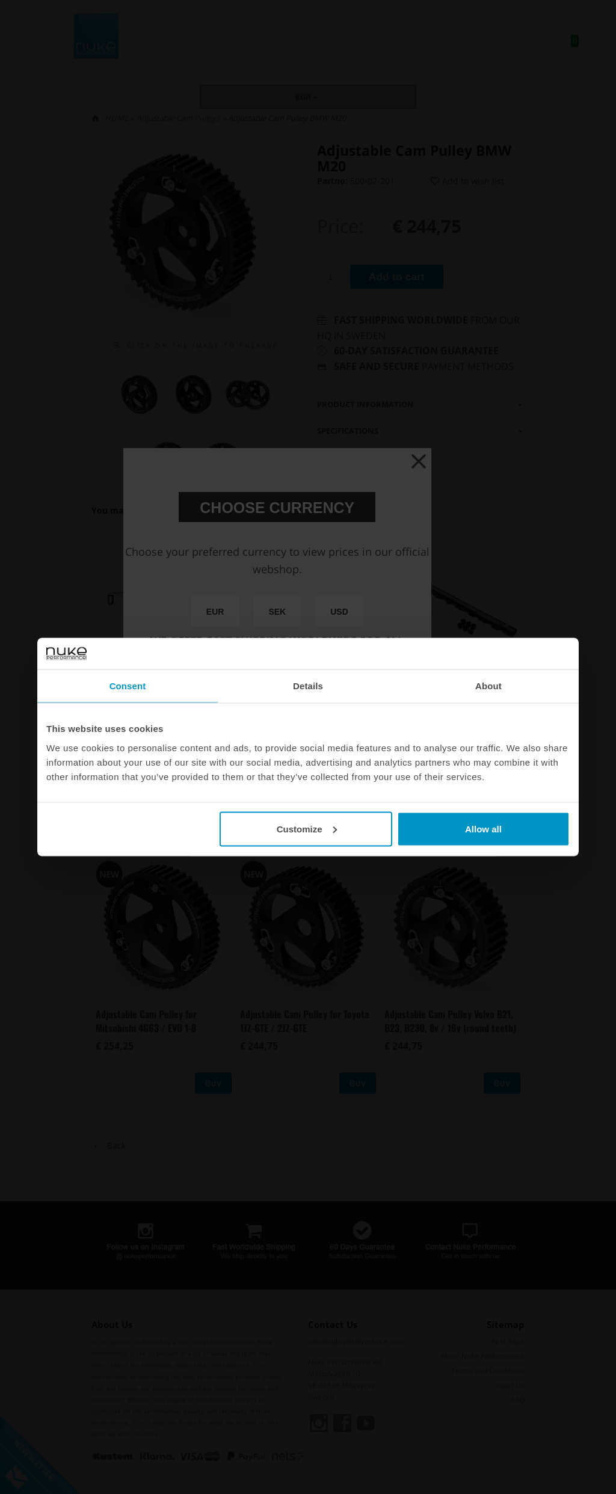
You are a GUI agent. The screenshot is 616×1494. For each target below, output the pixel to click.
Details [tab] (308, 686)
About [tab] (488, 686)
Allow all (483, 828)
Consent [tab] (127, 686)
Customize (307, 828)
